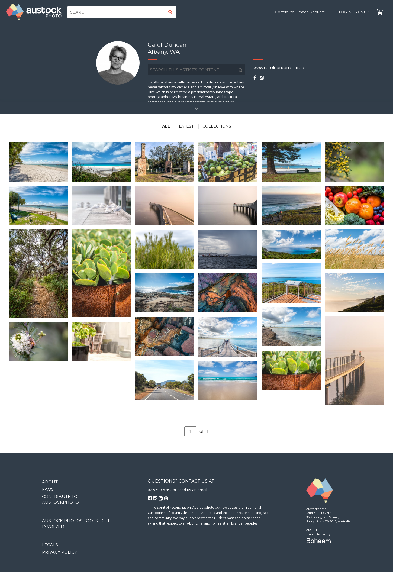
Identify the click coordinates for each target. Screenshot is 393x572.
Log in (345, 12)
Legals (50, 544)
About (50, 481)
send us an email (192, 489)
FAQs (48, 489)
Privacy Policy (59, 552)
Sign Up (362, 12)
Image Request (311, 12)
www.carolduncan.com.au (278, 67)
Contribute (284, 12)
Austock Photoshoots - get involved (76, 523)
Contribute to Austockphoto (60, 499)
